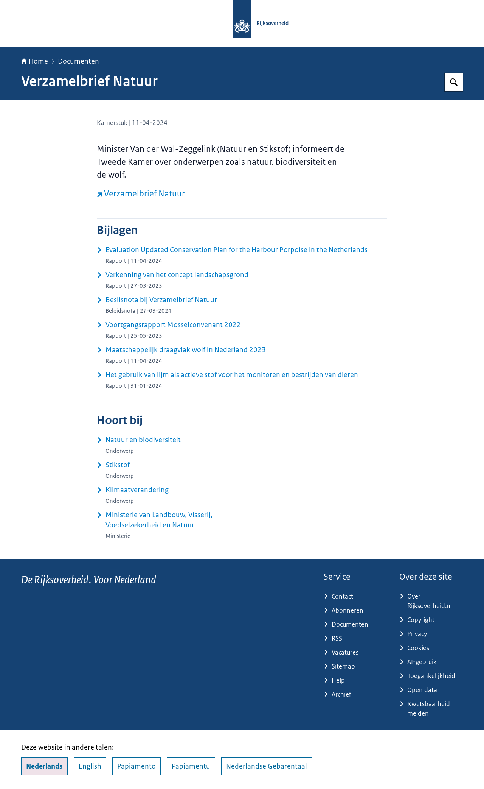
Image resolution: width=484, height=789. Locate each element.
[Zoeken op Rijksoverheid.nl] (454, 82)
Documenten (78, 61)
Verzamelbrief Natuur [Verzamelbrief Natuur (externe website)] (141, 193)
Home (34, 61)
